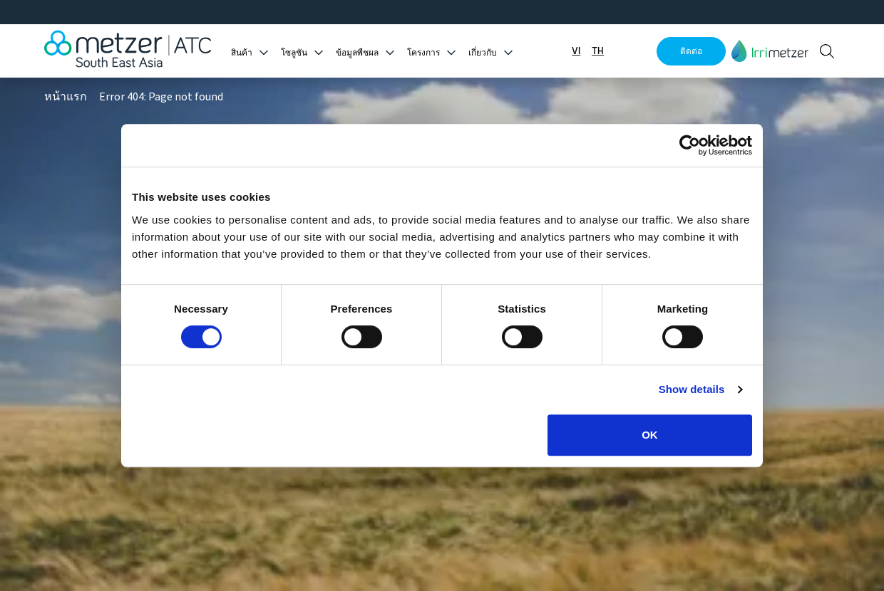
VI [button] (576, 51)
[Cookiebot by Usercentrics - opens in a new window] (689, 145)
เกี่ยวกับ (482, 53)
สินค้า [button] (241, 53)
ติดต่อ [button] (691, 51)
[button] (770, 51)
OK (650, 435)
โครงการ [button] (423, 53)
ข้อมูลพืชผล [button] (357, 53)
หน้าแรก (65, 97)
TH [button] (598, 51)
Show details (692, 389)
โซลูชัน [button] (294, 53)
